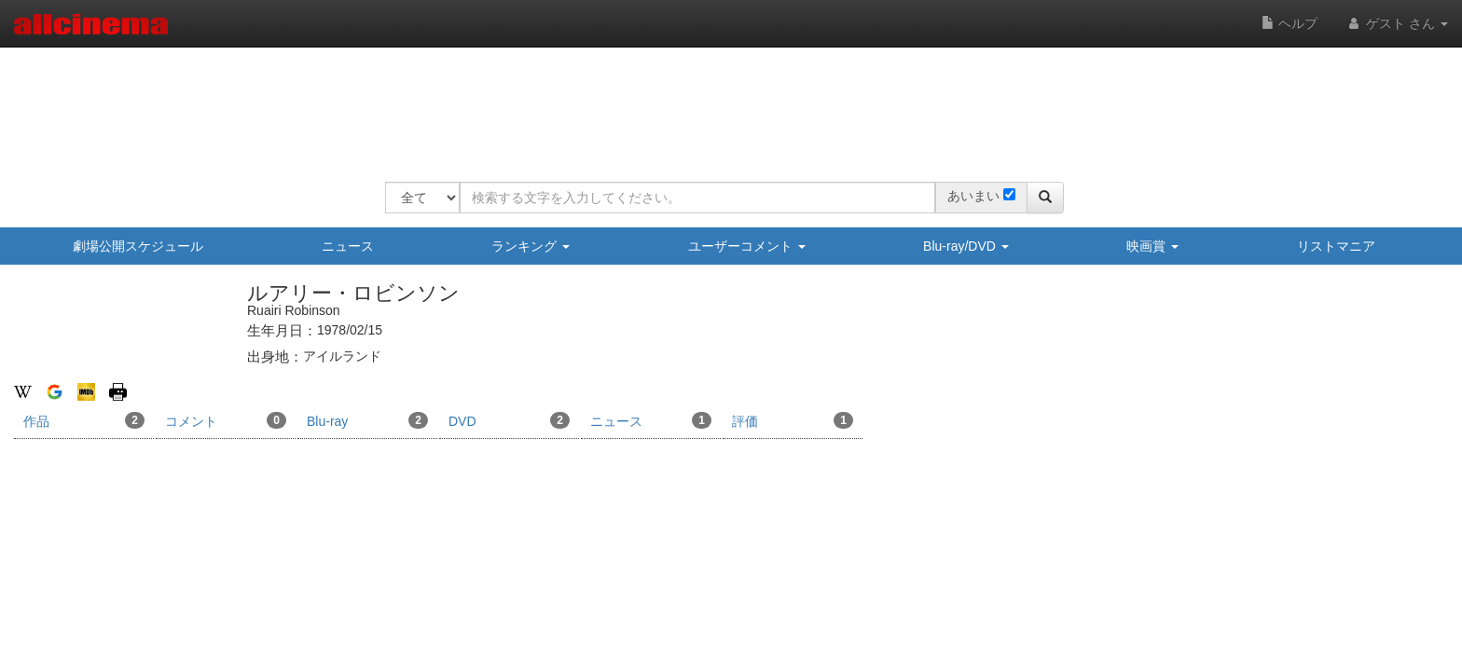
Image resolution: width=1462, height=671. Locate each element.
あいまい (973, 195)
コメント (225, 420)
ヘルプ (1289, 23)
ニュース (348, 246)
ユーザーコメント (747, 246)
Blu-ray (367, 420)
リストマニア (1336, 246)
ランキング (530, 246)
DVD (509, 420)
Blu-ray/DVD (966, 246)
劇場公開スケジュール (138, 246)
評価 (792, 420)
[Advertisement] (724, 102)
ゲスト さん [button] (1396, 23)
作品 (84, 420)
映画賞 (1152, 246)
